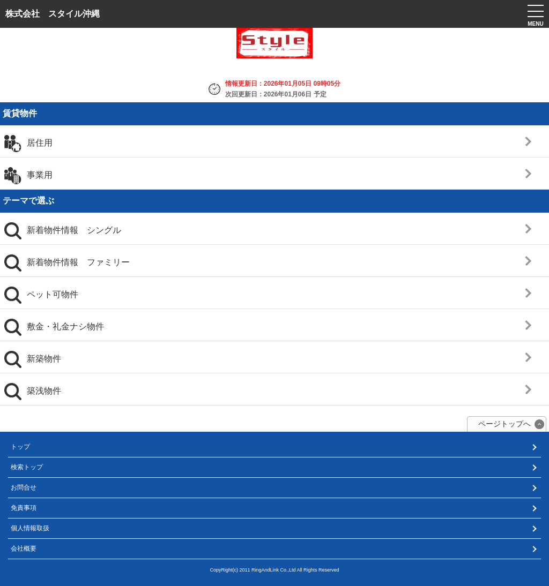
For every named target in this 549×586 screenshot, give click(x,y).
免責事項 (23, 508)
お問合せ (23, 487)
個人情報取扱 (30, 528)
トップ (20, 446)
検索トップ (27, 467)
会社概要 (23, 548)
